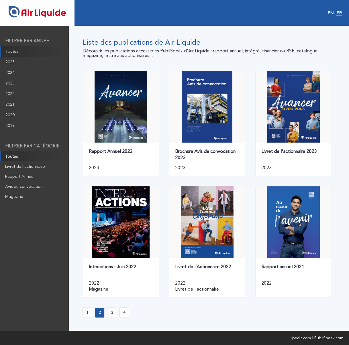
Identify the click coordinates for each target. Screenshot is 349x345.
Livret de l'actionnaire (25, 166)
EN (331, 12)
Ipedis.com (301, 338)
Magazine (14, 196)
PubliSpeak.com (328, 338)
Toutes (11, 51)
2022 (10, 93)
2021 (10, 104)
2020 (10, 115)
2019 (10, 125)
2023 (10, 83)
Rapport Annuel (19, 176)
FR (339, 12)
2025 (10, 62)
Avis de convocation (24, 186)
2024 (10, 72)
